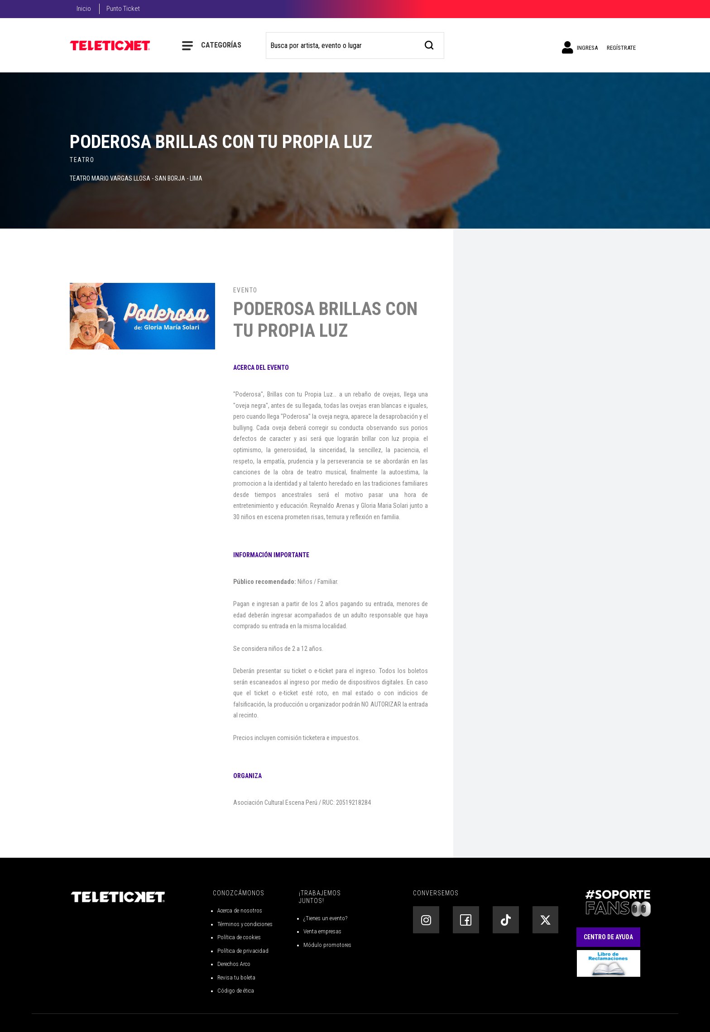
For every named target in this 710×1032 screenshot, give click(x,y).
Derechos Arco (233, 963)
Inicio (84, 9)
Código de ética (235, 990)
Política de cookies (239, 937)
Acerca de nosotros (239, 910)
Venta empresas (322, 931)
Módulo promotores (327, 944)
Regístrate (621, 47)
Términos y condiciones (245, 924)
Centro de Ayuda (608, 937)
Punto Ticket (123, 9)
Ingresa (580, 47)
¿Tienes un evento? (325, 918)
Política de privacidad (243, 950)
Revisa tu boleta (236, 977)
